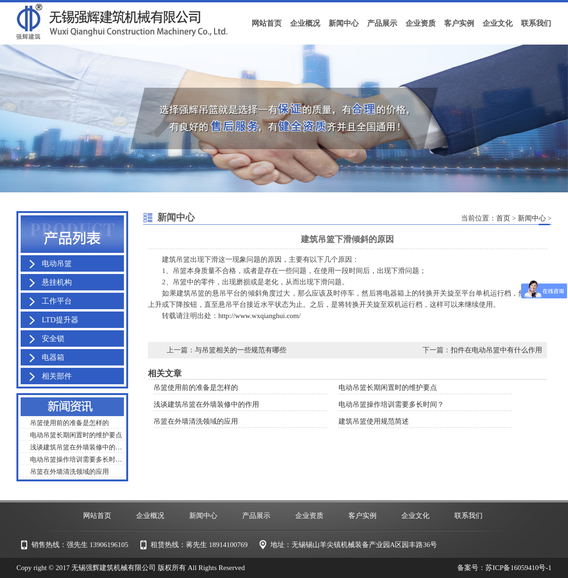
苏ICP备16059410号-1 (518, 567)
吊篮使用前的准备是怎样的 (196, 387)
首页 (503, 218)
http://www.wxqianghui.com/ (259, 315)
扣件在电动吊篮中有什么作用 (496, 350)
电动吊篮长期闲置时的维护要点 (387, 387)
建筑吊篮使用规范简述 (373, 421)
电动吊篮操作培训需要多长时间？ (391, 404)
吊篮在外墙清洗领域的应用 (196, 421)
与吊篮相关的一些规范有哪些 (240, 350)
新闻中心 (532, 218)
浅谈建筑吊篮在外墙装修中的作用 (206, 404)
